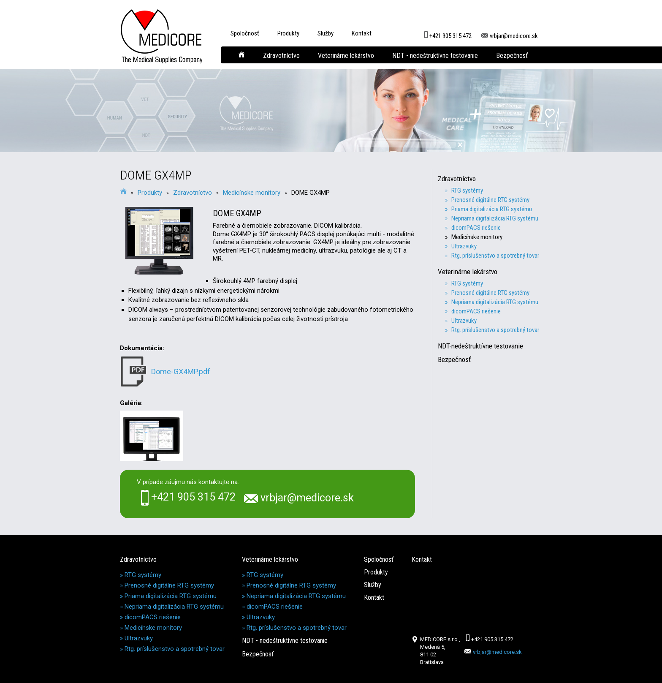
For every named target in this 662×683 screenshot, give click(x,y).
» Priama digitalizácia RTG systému (491, 209)
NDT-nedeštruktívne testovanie (484, 346)
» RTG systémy (467, 190)
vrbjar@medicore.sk (509, 32)
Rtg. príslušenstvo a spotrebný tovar (175, 649)
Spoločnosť (245, 33)
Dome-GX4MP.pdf (180, 371)
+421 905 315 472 (447, 32)
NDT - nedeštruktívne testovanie (435, 56)
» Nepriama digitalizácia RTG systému (494, 218)
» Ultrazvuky (464, 246)
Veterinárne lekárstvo (346, 56)
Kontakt (362, 33)
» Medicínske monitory (476, 237)
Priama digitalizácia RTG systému (171, 596)
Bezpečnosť (512, 56)
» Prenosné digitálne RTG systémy (490, 200)
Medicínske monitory (251, 192)
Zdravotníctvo (281, 56)
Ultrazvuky (139, 638)
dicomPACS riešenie (153, 617)
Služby (325, 33)
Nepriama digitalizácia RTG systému (174, 606)
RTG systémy (143, 575)
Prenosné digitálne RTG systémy (169, 585)
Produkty (288, 33)
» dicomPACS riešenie (476, 227)
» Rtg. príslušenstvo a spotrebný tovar (495, 255)
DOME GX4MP (310, 192)
